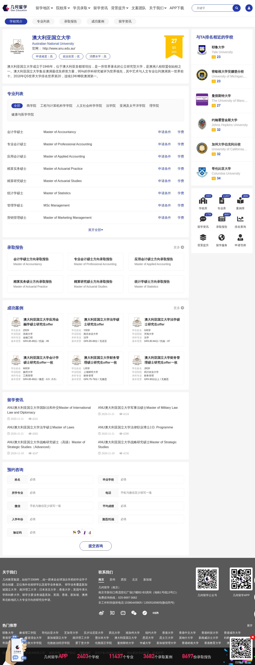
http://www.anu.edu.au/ (58, 48)
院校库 (61, 8)
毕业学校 (108, 479)
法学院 (111, 105)
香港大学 (167, 632)
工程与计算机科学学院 (56, 105)
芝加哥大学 (71, 632)
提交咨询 (95, 546)
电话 (108, 492)
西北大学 (114, 632)
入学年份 (17, 519)
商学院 (31, 105)
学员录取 (80, 8)
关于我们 (156, 8)
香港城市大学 (232, 632)
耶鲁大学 (8, 632)
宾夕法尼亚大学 (93, 632)
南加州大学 (133, 632)
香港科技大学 (209, 632)
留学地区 (43, 8)
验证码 (17, 532)
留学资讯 (100, 8)
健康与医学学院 (22, 114)
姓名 (17, 479)
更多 (179, 247)
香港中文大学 (187, 632)
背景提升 (118, 8)
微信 (17, 506)
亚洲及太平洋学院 (132, 105)
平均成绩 (108, 506)
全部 (17, 105)
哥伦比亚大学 (50, 632)
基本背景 (16, 341)
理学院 (154, 105)
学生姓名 (16, 330)
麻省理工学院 (27, 632)
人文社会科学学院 (89, 105)
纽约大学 (151, 632)
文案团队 (139, 8)
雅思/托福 (108, 519)
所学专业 (17, 492)
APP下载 (177, 8)
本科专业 (16, 337)
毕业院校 (16, 333)
